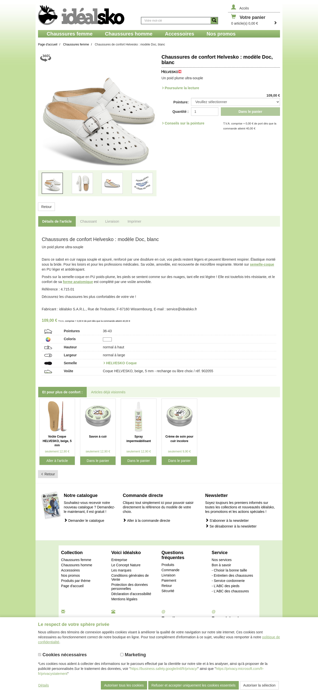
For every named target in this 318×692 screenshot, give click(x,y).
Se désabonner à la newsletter (231, 526)
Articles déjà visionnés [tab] (108, 392)
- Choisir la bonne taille (229, 570)
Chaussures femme (76, 560)
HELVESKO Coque (121, 363)
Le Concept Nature (126, 565)
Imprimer (134, 221)
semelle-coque (262, 264)
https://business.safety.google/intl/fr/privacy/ (164, 669)
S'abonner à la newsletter (227, 520)
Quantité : (180, 112)
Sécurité (167, 591)
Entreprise (119, 560)
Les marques (121, 570)
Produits (167, 565)
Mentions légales (124, 599)
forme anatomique (78, 282)
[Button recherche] (214, 20)
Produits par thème (75, 581)
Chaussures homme (76, 565)
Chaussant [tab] (88, 221)
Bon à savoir (221, 565)
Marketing (133, 654)
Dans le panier (250, 112)
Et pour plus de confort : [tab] (62, 392)
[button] (47, 127)
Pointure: (181, 102)
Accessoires (70, 570)
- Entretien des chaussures (232, 575)
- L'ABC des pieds (225, 586)
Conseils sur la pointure (184, 123)
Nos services (222, 560)
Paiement (168, 580)
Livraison (168, 575)
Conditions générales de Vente (130, 577)
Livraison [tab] (112, 221)
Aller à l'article (57, 461)
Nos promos (70, 575)
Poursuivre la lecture (182, 88)
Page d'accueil (72, 586)
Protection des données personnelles (129, 587)
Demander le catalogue (84, 520)
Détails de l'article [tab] (57, 221)
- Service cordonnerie (228, 581)
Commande (170, 570)
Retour (46, 207)
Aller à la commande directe (146, 520)
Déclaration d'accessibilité (131, 594)
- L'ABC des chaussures (230, 591)
